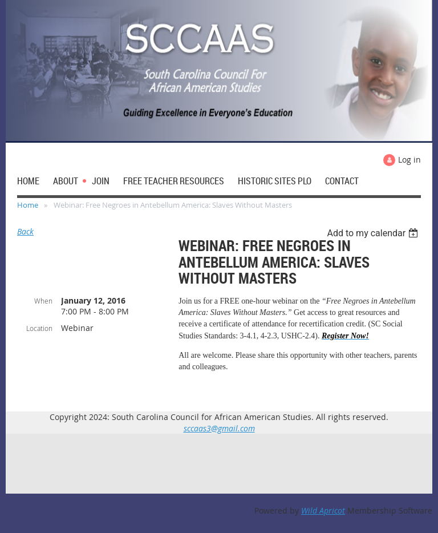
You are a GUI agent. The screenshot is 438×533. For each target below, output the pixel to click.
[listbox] (374, 233)
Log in (409, 159)
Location (39, 328)
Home (27, 205)
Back (25, 231)
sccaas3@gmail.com (219, 428)
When (43, 300)
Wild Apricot (323, 510)
